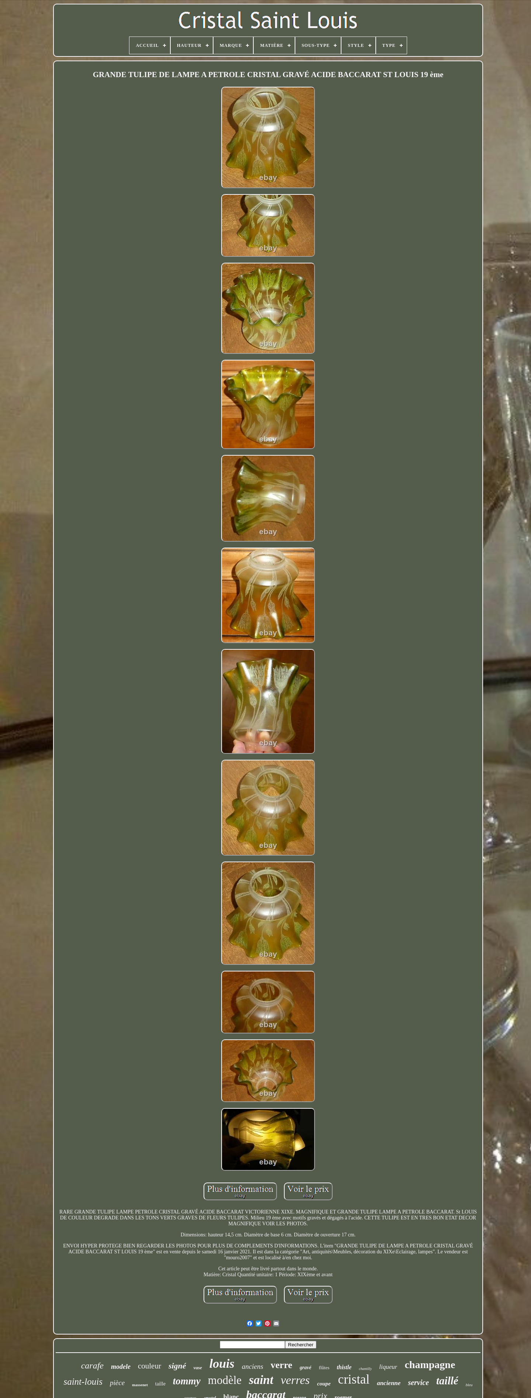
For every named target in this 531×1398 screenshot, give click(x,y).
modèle (225, 1380)
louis (222, 1363)
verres (295, 1380)
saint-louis (83, 1382)
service (418, 1382)
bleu (469, 1385)
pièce (117, 1383)
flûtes (324, 1367)
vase (198, 1367)
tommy (187, 1381)
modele (121, 1366)
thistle (344, 1367)
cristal (354, 1379)
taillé (447, 1381)
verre (281, 1365)
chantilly (365, 1369)
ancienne (388, 1383)
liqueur (388, 1366)
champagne (430, 1364)
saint (261, 1380)
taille (160, 1384)
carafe (92, 1365)
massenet (140, 1385)
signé (177, 1365)
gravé (306, 1367)
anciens (252, 1366)
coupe (324, 1384)
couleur (149, 1365)
